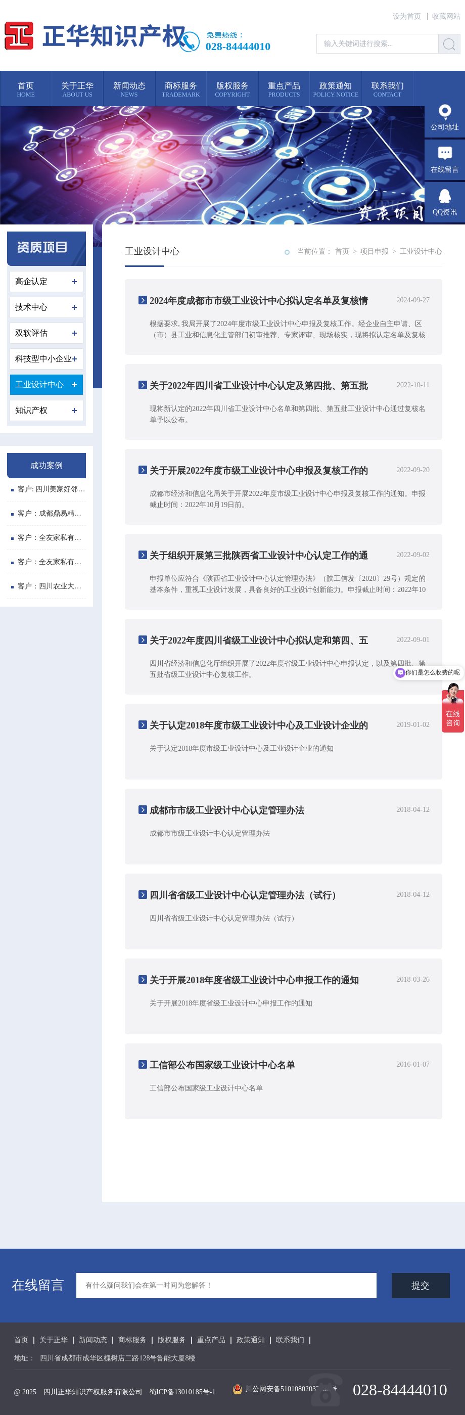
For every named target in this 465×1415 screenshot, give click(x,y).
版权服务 (172, 1340)
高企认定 (46, 281)
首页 (342, 251)
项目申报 (374, 251)
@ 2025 (25, 1392)
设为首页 (407, 16)
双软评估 (46, 333)
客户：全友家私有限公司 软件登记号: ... (76, 538)
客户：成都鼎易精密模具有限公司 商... (74, 514)
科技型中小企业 (46, 358)
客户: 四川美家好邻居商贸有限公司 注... (76, 490)
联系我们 (290, 1340)
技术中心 (46, 307)
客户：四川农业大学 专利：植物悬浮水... (78, 587)
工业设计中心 (46, 384)
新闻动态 (93, 1340)
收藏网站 (446, 16)
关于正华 (53, 1340)
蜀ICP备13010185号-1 (182, 1392)
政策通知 (251, 1340)
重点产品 (211, 1340)
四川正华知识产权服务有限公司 (93, 1392)
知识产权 (46, 410)
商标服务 (132, 1340)
